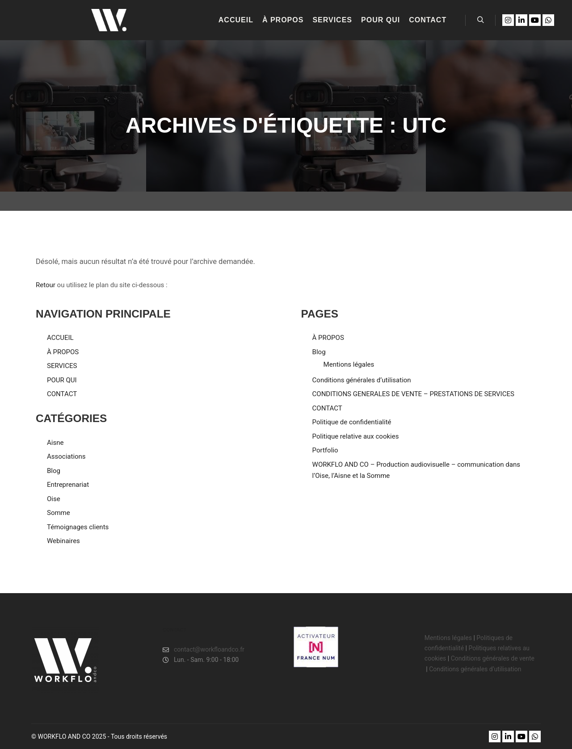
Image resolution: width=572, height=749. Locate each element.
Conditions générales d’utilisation (361, 380)
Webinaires (63, 541)
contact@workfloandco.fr (203, 649)
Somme (58, 513)
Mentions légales (349, 364)
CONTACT (62, 394)
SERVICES (62, 366)
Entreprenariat (68, 485)
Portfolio (325, 450)
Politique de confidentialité (351, 422)
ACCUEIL (60, 338)
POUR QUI (62, 380)
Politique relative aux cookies (355, 436)
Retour (45, 285)
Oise (53, 499)
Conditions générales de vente (493, 658)
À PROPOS (63, 352)
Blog (53, 471)
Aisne (55, 443)
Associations (66, 456)
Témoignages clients (78, 527)
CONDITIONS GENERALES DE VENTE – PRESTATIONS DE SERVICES (413, 394)
